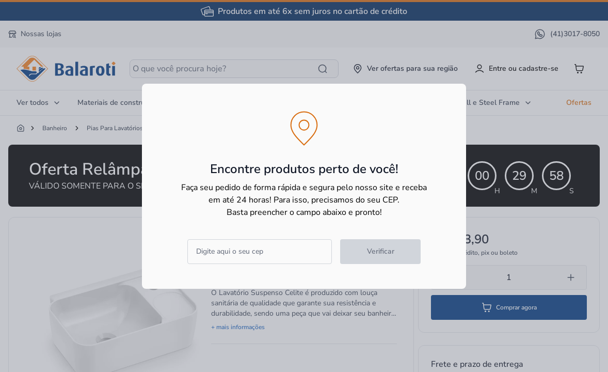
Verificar (380, 251)
